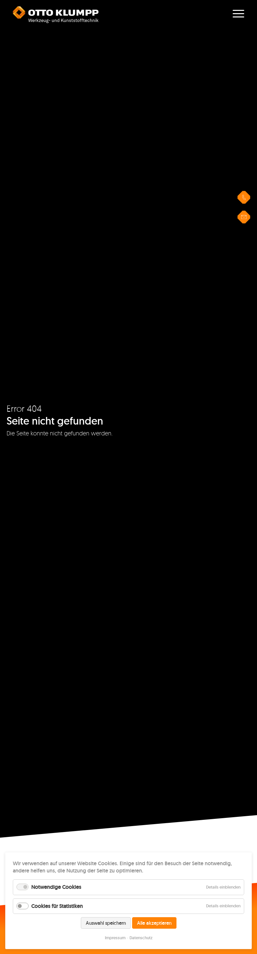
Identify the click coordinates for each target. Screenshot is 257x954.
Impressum (115, 938)
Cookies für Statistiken (57, 906)
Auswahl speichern (106, 923)
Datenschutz (140, 938)
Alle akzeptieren (154, 923)
